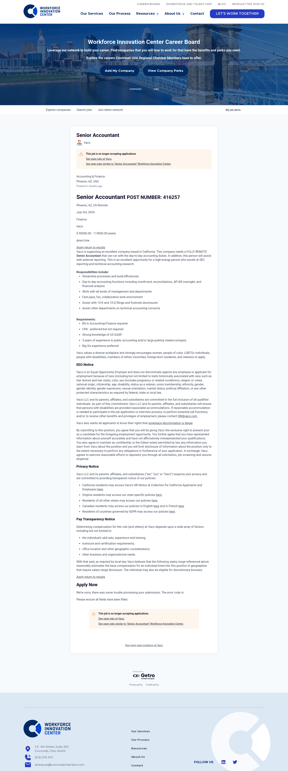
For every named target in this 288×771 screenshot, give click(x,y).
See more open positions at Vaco (144, 628)
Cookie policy (152, 668)
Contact (197, 14)
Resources (147, 13)
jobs (84, 93)
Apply (80, 231)
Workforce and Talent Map (189, 4)
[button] (237, 13)
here (100, 473)
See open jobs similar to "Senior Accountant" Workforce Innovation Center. (128, 147)
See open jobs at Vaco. (99, 142)
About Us (174, 13)
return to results (94, 231)
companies (58, 93)
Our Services (91, 14)
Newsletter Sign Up (248, 4)
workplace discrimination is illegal (170, 407)
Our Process (119, 14)
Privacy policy (136, 668)
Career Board (148, 4)
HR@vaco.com (187, 400)
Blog (222, 4)
